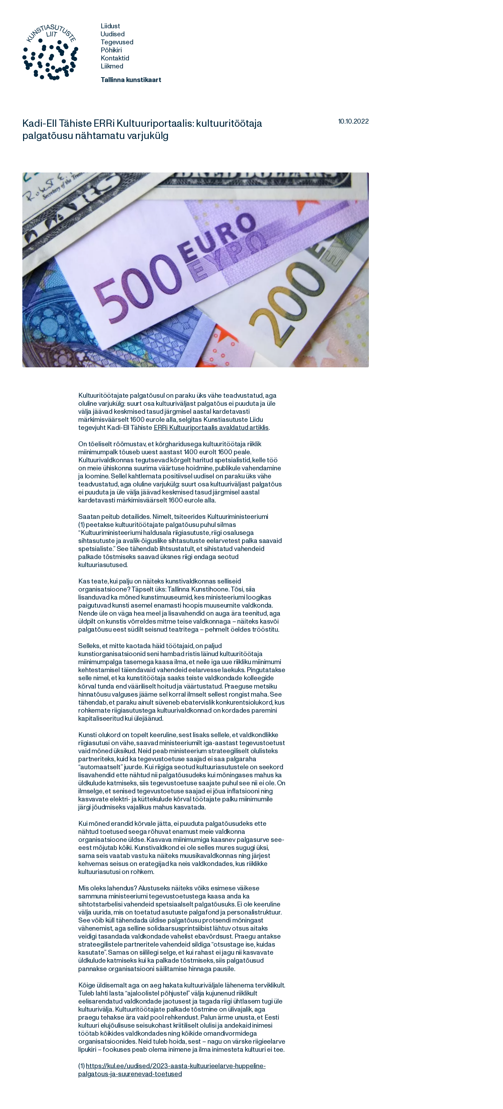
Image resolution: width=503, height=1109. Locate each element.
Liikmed (112, 66)
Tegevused (117, 42)
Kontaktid (115, 58)
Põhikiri (111, 50)
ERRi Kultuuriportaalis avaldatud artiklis (211, 427)
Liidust (110, 26)
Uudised (113, 34)
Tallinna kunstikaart (131, 80)
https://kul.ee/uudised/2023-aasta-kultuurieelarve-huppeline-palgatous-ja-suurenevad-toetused (172, 1070)
